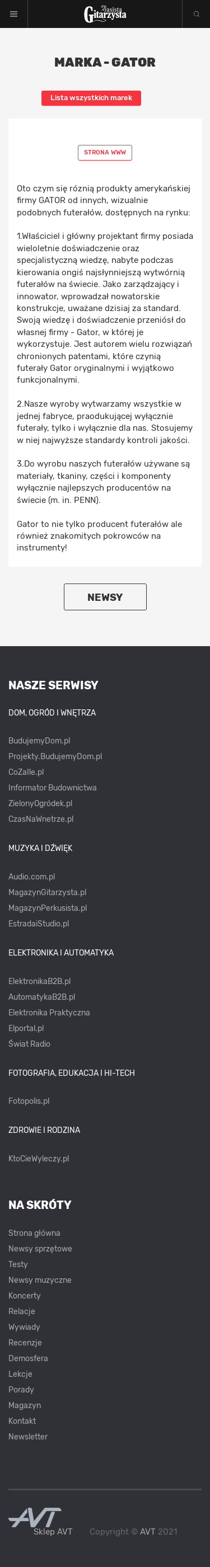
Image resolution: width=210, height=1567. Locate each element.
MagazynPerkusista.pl (47, 908)
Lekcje (20, 1374)
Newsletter (28, 1437)
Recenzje (25, 1343)
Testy (18, 1264)
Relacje (21, 1311)
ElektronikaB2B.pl (39, 981)
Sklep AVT (53, 1532)
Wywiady (24, 1327)
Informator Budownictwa (52, 788)
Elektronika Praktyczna (49, 1013)
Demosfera (28, 1358)
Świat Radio (29, 1044)
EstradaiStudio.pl (38, 924)
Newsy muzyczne (40, 1280)
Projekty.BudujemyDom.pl (55, 756)
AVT (148, 1532)
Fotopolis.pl (28, 1101)
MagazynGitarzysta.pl (47, 892)
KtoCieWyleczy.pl (38, 1159)
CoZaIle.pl (26, 772)
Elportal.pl (26, 1028)
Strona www (105, 152)
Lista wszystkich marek (91, 97)
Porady (21, 1390)
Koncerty (24, 1296)
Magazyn (24, 1405)
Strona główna (34, 1233)
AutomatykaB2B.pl (41, 997)
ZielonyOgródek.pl (40, 803)
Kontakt (22, 1421)
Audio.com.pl (31, 877)
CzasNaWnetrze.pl (40, 819)
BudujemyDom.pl (39, 741)
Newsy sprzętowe (40, 1249)
